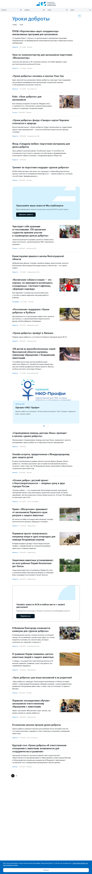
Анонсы (14, 180)
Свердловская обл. (33, 136)
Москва (29, 47)
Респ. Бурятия (31, 89)
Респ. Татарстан (32, 737)
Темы (14, 25)
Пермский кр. (31, 526)
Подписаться (25, 616)
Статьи (14, 112)
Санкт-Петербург (33, 501)
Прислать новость (26, 215)
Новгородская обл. (33, 646)
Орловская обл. (31, 248)
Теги (21, 25)
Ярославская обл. (33, 373)
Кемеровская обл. (33, 325)
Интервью (15, 302)
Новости (15, 47)
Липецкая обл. (32, 341)
